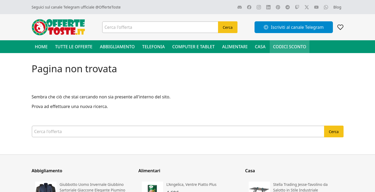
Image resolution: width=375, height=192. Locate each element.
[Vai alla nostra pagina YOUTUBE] (316, 7)
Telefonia (153, 47)
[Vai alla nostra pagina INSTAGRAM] (259, 7)
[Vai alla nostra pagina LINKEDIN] (268, 7)
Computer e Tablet (193, 47)
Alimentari (235, 47)
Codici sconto (289, 47)
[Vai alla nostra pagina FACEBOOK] (249, 7)
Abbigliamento (117, 47)
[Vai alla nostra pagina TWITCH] (297, 7)
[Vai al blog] (337, 7)
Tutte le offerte (73, 47)
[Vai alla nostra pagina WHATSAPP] (326, 7)
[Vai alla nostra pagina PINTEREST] (278, 7)
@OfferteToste (108, 7)
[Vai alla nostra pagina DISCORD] (239, 7)
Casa (260, 47)
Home (41, 47)
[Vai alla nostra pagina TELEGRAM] (287, 7)
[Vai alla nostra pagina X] (307, 7)
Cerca (228, 27)
